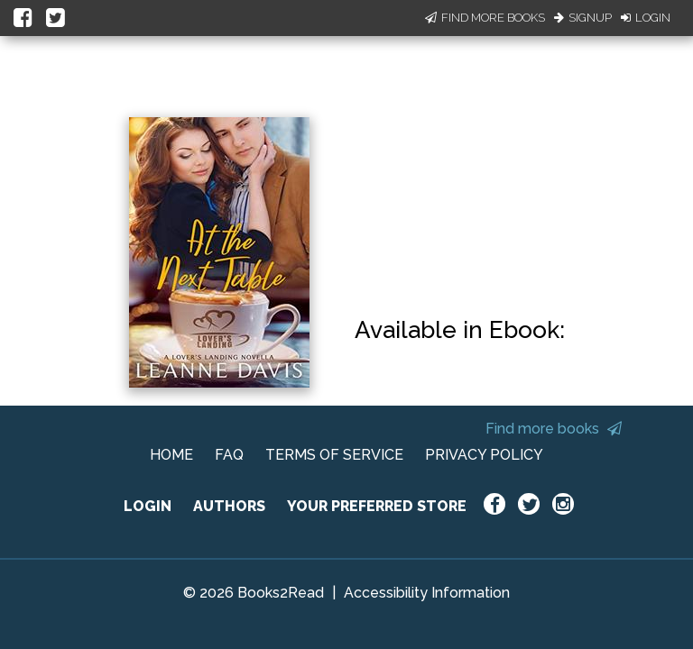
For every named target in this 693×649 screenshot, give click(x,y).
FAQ (229, 454)
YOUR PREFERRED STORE (377, 506)
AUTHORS (229, 506)
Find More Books (485, 17)
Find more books (553, 428)
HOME (171, 454)
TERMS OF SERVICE (334, 454)
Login (645, 17)
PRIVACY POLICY (484, 454)
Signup (583, 17)
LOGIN (147, 506)
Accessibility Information (427, 592)
